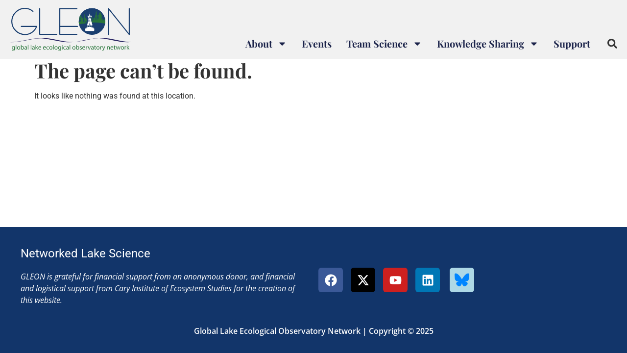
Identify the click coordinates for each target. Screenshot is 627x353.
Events (317, 43)
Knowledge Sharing (488, 43)
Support (572, 43)
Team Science (384, 43)
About (266, 43)
